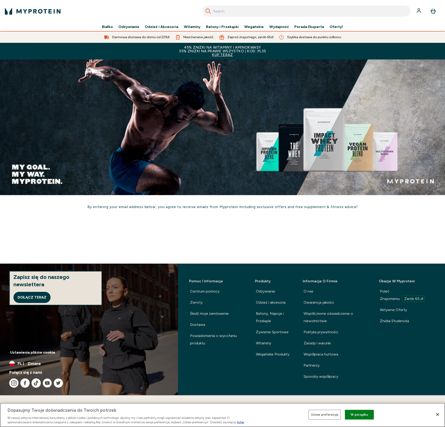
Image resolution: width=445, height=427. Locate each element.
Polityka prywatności (321, 332)
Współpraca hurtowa (321, 354)
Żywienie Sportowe (272, 332)
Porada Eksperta (309, 27)
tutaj (240, 422)
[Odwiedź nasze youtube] (47, 383)
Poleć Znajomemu (402, 295)
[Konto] (419, 11)
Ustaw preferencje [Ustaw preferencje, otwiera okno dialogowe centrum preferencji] (324, 414)
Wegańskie (254, 27)
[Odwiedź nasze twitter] (58, 383)
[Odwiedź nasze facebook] (25, 383)
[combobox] (306, 11)
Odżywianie (128, 27)
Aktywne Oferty (393, 310)
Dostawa (197, 324)
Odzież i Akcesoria (161, 27)
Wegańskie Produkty (272, 354)
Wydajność (279, 27)
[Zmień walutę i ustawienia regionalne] (89, 363)
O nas (308, 291)
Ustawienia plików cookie (32, 352)
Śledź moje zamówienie (209, 313)
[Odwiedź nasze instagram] (14, 383)
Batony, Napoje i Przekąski (270, 317)
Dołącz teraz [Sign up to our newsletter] (32, 297)
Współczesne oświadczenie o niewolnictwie (328, 317)
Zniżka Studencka (394, 321)
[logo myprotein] (32, 11)
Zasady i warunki (317, 343)
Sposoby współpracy (321, 376)
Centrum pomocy (204, 291)
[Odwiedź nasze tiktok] (36, 383)
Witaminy (192, 27)
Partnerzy (312, 365)
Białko (107, 27)
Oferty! (336, 27)
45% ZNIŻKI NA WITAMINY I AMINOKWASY (222, 51)
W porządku (359, 414)
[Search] (208, 11)
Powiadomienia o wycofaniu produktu (213, 339)
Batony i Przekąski (222, 27)
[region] (222, 415)
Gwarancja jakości (319, 302)
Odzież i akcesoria (271, 302)
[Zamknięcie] (437, 414)
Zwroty (196, 302)
